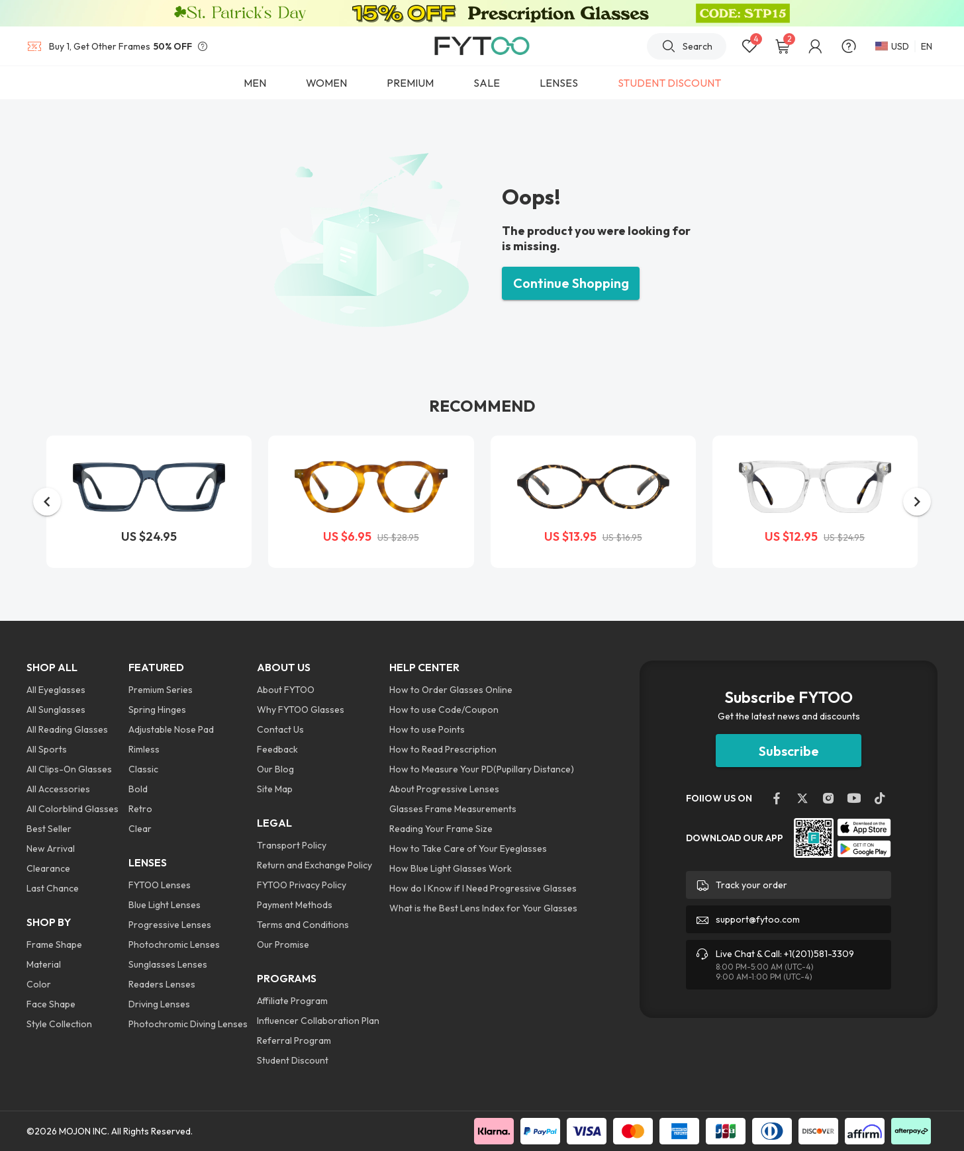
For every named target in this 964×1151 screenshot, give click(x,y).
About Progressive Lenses (444, 789)
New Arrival (50, 848)
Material (43, 964)
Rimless (144, 749)
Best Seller (49, 829)
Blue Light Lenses (164, 905)
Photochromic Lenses (174, 944)
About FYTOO (285, 690)
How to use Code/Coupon (444, 709)
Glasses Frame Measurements (452, 809)
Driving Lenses (159, 1004)
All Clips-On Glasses (69, 769)
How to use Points (427, 729)
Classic (143, 769)
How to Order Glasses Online (450, 690)
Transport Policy (291, 845)
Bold (138, 789)
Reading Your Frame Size (441, 829)
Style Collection (59, 1024)
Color (38, 984)
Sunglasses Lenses (167, 964)
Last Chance (52, 888)
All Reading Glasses (67, 729)
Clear (140, 829)
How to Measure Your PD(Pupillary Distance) (481, 769)
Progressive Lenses (169, 925)
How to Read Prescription (443, 749)
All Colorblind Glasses (72, 809)
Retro (140, 809)
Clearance (48, 868)
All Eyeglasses (55, 690)
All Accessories (58, 789)
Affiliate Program (292, 1001)
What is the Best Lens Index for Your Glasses (483, 908)
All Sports (46, 749)
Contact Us (280, 729)
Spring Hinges (157, 709)
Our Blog (275, 769)
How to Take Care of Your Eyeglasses (468, 848)
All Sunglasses (55, 709)
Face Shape (50, 1004)
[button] (47, 502)
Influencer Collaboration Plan (318, 1021)
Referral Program (294, 1040)
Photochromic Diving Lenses (188, 1024)
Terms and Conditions (303, 925)
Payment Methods (294, 905)
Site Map (275, 789)
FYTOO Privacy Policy (301, 885)
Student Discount (292, 1060)
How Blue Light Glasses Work (450, 868)
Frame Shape (54, 944)
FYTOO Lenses (159, 885)
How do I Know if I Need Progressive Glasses (483, 888)
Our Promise (283, 944)
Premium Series (160, 690)
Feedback (277, 749)
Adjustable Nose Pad (171, 729)
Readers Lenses (161, 984)
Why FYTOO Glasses (300, 709)
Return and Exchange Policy (314, 865)
